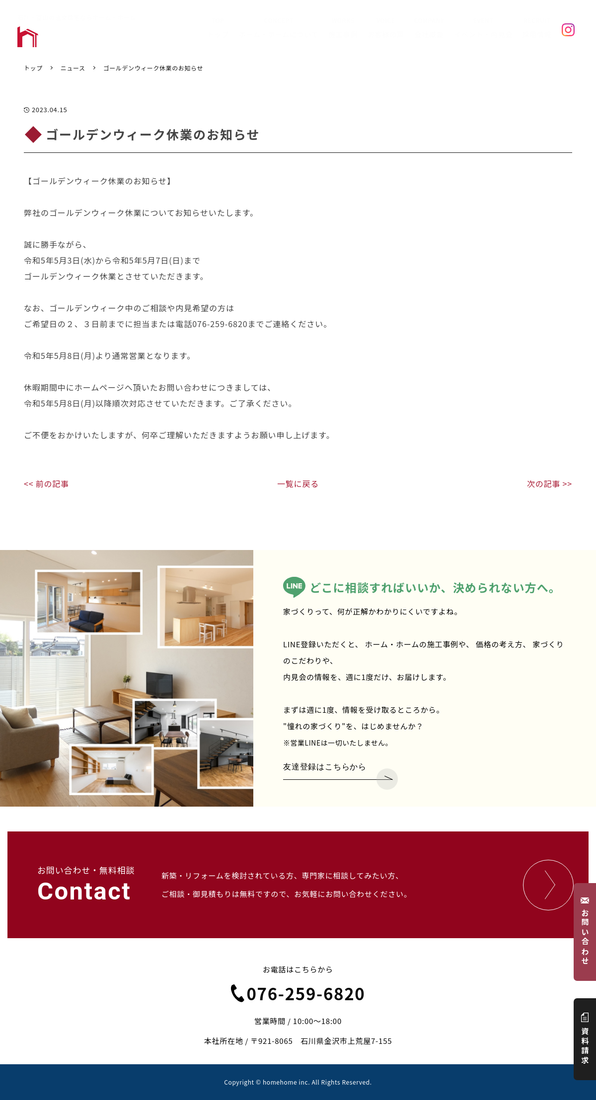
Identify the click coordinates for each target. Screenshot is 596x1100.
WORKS (343, 28)
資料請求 (585, 1039)
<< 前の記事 (46, 483)
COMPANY (429, 28)
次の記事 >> (549, 483)
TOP (218, 28)
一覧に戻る (298, 483)
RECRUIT (537, 28)
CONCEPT (278, 28)
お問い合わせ (585, 931)
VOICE (386, 28)
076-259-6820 (298, 993)
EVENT (483, 28)
